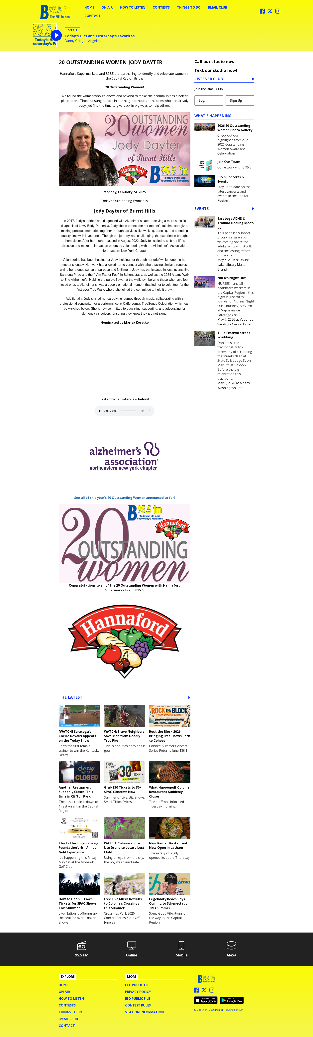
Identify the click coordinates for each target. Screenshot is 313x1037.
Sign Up (236, 100)
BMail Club (217, 7)
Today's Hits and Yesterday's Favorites (100, 35)
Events (201, 209)
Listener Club (208, 79)
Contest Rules (138, 1005)
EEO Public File (137, 998)
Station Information (144, 1012)
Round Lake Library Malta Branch (233, 265)
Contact (92, 16)
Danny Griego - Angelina (83, 41)
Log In (204, 100)
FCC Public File (137, 985)
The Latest (70, 697)
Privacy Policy (138, 992)
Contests (161, 7)
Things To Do (189, 7)
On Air (107, 7)
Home (89, 7)
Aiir (241, 1009)
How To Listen (132, 7)
